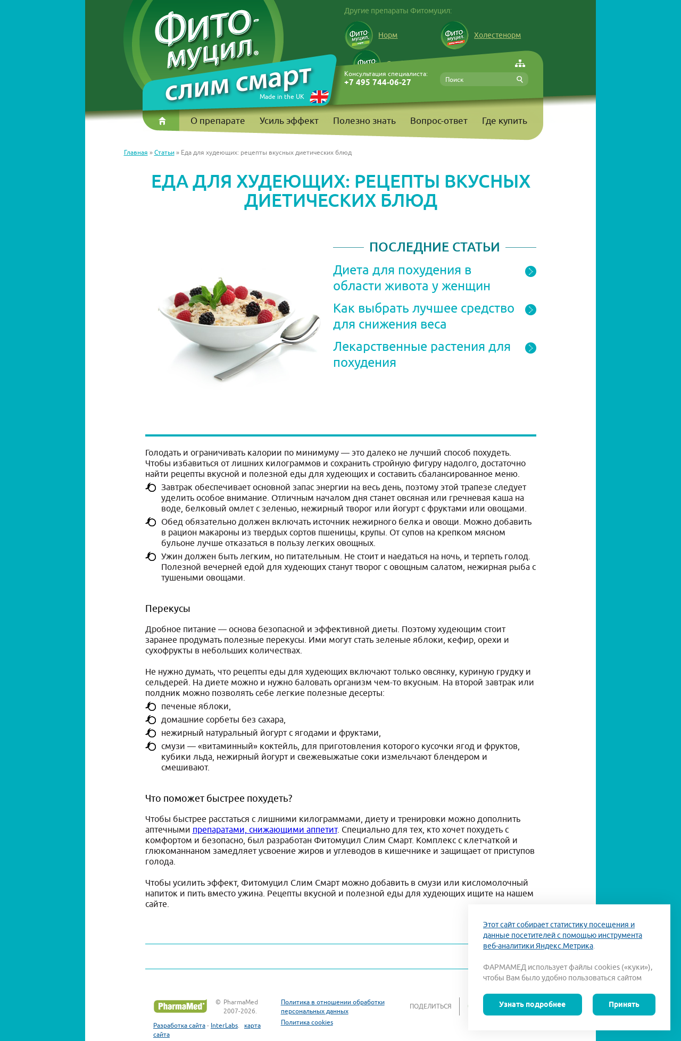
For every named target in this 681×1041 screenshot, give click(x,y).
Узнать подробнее (532, 1004)
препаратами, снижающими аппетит (265, 829)
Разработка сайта (179, 1025)
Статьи (164, 152)
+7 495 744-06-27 (377, 82)
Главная (136, 152)
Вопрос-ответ (439, 120)
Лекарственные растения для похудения (422, 354)
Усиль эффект (289, 120)
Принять (624, 1004)
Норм (370, 35)
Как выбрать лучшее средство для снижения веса (423, 315)
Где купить (504, 120)
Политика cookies (307, 1022)
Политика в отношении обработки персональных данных (333, 1006)
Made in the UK (282, 96)
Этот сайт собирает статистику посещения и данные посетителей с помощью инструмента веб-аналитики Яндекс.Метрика (562, 935)
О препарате (217, 120)
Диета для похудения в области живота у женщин (412, 277)
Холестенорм (480, 35)
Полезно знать (364, 120)
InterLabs (224, 1025)
